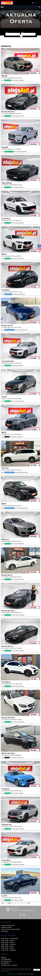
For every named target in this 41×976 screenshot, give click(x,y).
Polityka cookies (6, 927)
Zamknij (37, 969)
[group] (20, 20)
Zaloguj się (36, 3)
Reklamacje (4, 931)
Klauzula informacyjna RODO (10, 929)
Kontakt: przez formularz (9, 965)
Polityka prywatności (8, 925)
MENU (2, 7)
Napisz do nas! (16, 974)
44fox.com (30, 973)
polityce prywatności (6, 971)
